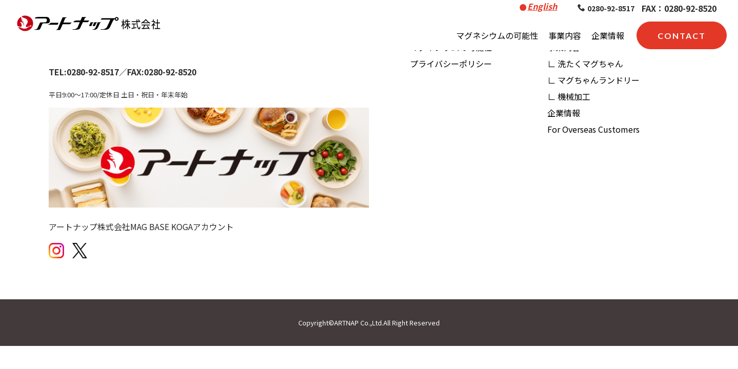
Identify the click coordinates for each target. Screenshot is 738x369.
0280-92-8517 (606, 8)
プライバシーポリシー (451, 63)
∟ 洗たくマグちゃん (585, 63)
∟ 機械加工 (568, 96)
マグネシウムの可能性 (497, 35)
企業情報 (607, 35)
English (542, 6)
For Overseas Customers (593, 129)
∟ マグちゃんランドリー (593, 80)
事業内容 (564, 35)
